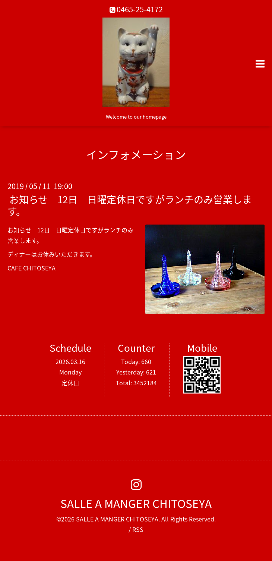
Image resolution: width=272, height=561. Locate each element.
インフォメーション (136, 154)
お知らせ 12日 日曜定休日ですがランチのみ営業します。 (129, 205)
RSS (137, 529)
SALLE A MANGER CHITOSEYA (136, 503)
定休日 (70, 382)
